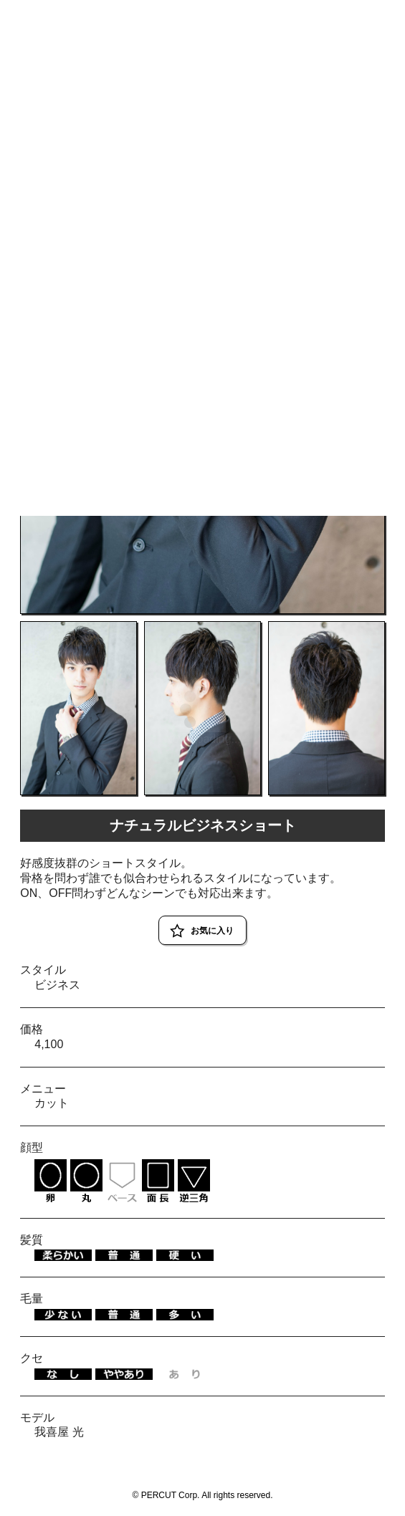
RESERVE (370, 16)
